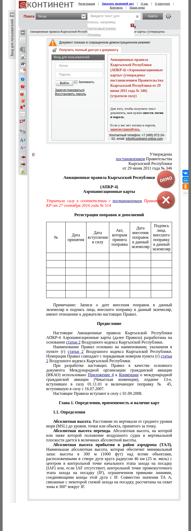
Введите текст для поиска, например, (103, 25)
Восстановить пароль (70, 94)
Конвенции (128, 375)
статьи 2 (73, 342)
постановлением (130, 159)
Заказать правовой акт (118, 3)
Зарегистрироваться (69, 90)
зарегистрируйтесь (125, 129)
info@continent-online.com (144, 139)
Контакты (116, 7)
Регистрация (86, 3)
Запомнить (86, 82)
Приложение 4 (101, 375)
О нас (144, 3)
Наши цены (137, 7)
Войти (64, 83)
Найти (153, 16)
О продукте (162, 3)
